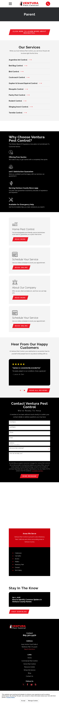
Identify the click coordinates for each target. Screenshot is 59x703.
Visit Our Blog (19, 571)
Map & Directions (29, 609)
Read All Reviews (38, 391)
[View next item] (24, 391)
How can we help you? (16, 454)
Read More (20, 239)
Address (12, 443)
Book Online (21, 268)
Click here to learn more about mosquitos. (29, 32)
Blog (29, 633)
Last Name (12, 427)
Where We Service (29, 630)
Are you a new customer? (17, 448)
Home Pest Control (29, 624)
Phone (11, 433)
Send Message (29, 477)
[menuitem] (16, 656)
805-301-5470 (29, 595)
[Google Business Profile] (31, 644)
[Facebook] (27, 644)
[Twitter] (23, 644)
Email (11, 438)
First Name (13, 422)
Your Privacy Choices (37, 654)
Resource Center (29, 627)
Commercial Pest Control (30, 621)
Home (30, 617)
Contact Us (29, 636)
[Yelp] (35, 644)
